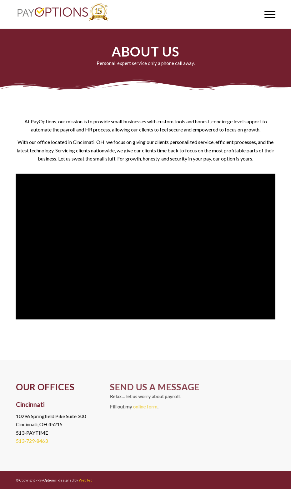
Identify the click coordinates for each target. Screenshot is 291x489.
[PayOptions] (62, 14)
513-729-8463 (31, 441)
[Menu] (266, 14)
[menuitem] (266, 14)
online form (149, 406)
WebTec (85, 480)
